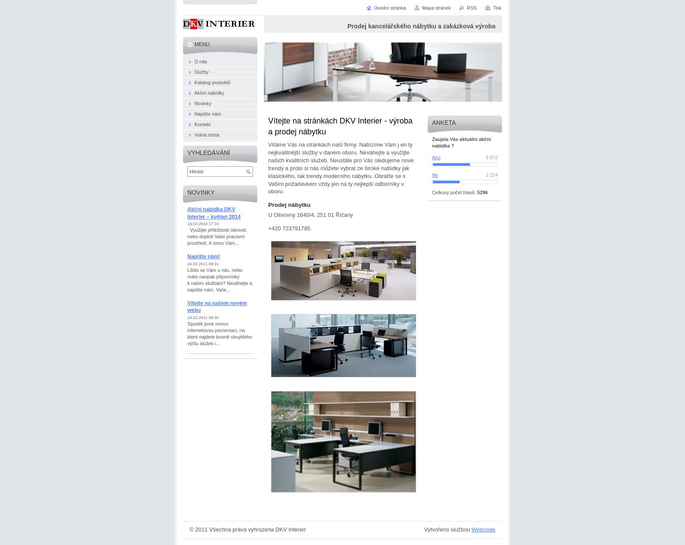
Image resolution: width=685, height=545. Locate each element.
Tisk (497, 7)
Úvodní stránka (390, 7)
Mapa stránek (436, 7)
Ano (436, 157)
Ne (435, 175)
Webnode (483, 529)
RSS (472, 7)
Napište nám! (203, 257)
